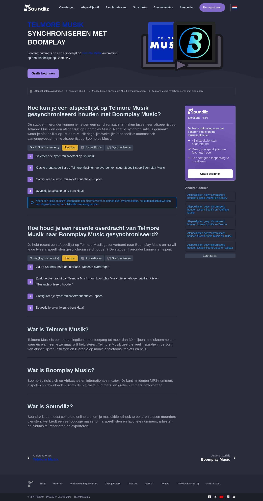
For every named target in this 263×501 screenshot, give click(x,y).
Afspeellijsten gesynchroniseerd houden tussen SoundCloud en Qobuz (210, 246)
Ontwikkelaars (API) (188, 483)
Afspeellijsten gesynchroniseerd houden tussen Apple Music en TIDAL (209, 234)
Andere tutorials (210, 256)
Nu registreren (212, 7)
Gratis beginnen (43, 73)
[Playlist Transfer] (36, 7)
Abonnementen (163, 7)
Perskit (149, 483)
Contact (165, 483)
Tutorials (58, 483)
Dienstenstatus (82, 497)
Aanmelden (187, 7)
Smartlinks (140, 7)
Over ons (133, 483)
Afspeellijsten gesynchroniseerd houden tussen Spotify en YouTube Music (208, 209)
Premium (70, 147)
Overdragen (66, 7)
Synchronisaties (116, 7)
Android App (213, 483)
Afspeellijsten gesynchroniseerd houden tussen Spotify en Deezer (207, 223)
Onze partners (112, 483)
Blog (42, 483)
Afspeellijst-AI (90, 7)
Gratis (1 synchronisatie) (44, 147)
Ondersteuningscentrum (83, 483)
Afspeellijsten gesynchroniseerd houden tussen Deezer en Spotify (207, 196)
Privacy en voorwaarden (58, 497)
